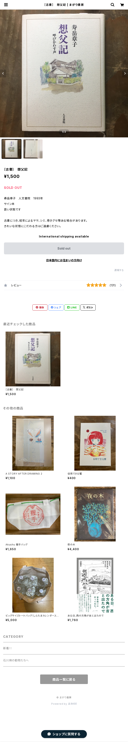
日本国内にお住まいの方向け (64, 260)
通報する (119, 270)
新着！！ (7, 648)
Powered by (64, 703)
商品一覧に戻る (64, 679)
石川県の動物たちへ (16, 660)
